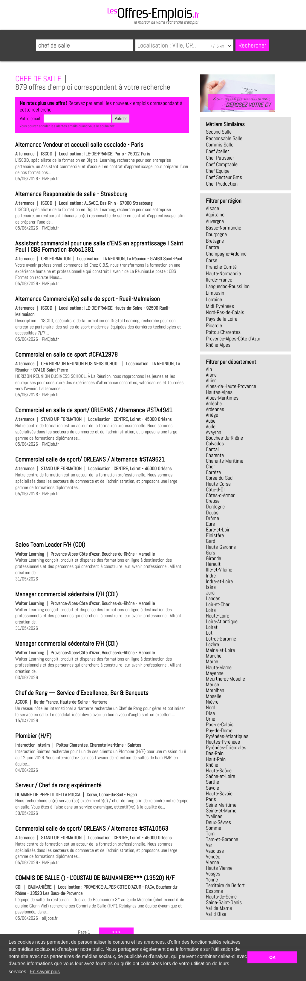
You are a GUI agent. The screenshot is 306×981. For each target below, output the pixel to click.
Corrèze (213, 472)
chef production (222, 184)
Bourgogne (216, 234)
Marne (212, 661)
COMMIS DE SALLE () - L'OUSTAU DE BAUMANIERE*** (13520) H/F (95, 878)
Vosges (213, 873)
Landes (213, 598)
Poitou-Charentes (223, 332)
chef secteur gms (224, 177)
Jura (210, 592)
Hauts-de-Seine (221, 896)
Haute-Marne (219, 667)
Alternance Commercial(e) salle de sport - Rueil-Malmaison (87, 299)
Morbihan (215, 690)
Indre (211, 575)
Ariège (212, 415)
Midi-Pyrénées (220, 306)
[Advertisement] (102, 518)
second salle (219, 132)
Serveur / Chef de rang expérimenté (58, 785)
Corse (211, 260)
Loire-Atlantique (222, 621)
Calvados (215, 443)
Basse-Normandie (223, 227)
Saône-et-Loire (220, 776)
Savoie (212, 788)
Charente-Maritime (224, 461)
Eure (210, 524)
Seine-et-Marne (221, 810)
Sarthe (212, 782)
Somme (213, 828)
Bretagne (215, 241)
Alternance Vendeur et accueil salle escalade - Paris (79, 145)
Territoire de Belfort (225, 885)
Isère (211, 587)
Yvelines (214, 816)
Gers (210, 552)
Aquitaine (215, 214)
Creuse (213, 501)
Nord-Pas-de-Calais (225, 312)
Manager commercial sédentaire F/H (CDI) (66, 594)
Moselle (213, 696)
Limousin (215, 293)
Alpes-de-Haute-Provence (231, 386)
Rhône (212, 765)
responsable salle (224, 138)
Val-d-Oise (216, 914)
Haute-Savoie (219, 793)
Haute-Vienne (219, 868)
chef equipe (218, 171)
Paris (211, 799)
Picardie (214, 325)
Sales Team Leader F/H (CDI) (50, 544)
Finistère (215, 535)
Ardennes (215, 409)
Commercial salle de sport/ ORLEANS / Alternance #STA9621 (90, 459)
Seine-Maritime (221, 805)
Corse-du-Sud (219, 478)
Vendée (213, 856)
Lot (209, 632)
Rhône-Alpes (218, 345)
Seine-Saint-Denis (224, 902)
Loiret (212, 627)
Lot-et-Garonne (221, 638)
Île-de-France (219, 279)
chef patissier (220, 158)
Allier (211, 380)
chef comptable (222, 164)
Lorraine (214, 299)
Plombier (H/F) (33, 736)
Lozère (212, 644)
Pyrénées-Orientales (226, 747)
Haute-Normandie (223, 273)
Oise (210, 713)
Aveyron (213, 432)
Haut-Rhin (216, 759)
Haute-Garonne (221, 547)
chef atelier (217, 151)
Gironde (213, 558)
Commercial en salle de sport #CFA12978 (66, 354)
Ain (209, 369)
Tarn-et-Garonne (222, 839)
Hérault (213, 564)
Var (209, 845)
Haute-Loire (217, 615)
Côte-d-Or (215, 489)
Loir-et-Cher (218, 604)
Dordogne (215, 506)
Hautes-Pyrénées (223, 742)
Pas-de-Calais (219, 724)
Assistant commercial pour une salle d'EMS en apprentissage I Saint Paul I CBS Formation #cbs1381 (99, 246)
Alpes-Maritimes (222, 398)
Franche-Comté (221, 267)
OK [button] (272, 957)
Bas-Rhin (215, 753)
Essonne (214, 891)
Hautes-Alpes (219, 392)
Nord (210, 707)
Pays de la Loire (221, 319)
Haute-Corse (218, 484)
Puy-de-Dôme (219, 730)
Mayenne (215, 673)
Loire (211, 610)
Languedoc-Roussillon (228, 286)
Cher (210, 466)
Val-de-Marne (219, 908)
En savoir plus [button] (45, 971)
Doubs (212, 512)
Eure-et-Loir (218, 529)
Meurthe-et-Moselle (225, 679)
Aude (210, 426)
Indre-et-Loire (219, 581)
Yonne (212, 879)
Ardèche (214, 403)
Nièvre (212, 702)
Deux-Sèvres (218, 822)
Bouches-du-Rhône (224, 438)
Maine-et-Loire (220, 650)
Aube (210, 421)
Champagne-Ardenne (226, 253)
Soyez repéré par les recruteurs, (241, 102)
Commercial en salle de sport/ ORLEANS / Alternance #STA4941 (93, 410)
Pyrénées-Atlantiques (227, 736)
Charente (215, 455)
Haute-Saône (219, 770)
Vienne (212, 862)
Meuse (212, 684)
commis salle (219, 144)
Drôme (212, 518)
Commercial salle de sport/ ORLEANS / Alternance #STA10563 (91, 828)
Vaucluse (215, 851)
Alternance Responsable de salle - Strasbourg (71, 194)
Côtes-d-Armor (220, 495)
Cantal (212, 449)
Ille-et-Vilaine (219, 569)
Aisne (211, 375)
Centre (212, 247)
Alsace (212, 208)
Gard (210, 541)
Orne (210, 719)
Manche (213, 656)
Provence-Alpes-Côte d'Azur (233, 338)
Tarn (210, 833)
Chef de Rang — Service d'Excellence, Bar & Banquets (82, 693)
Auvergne (215, 221)
